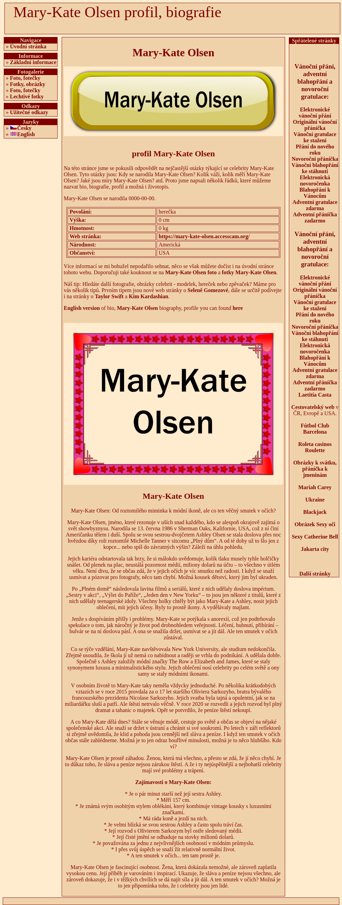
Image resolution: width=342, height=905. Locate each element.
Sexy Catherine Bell (315, 537)
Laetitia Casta (314, 395)
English (26, 134)
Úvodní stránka (28, 46)
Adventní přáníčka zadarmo (315, 218)
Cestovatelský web (312, 407)
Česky (24, 128)
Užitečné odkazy (29, 112)
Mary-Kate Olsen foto (191, 272)
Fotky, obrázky (27, 84)
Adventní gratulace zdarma (314, 205)
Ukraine (315, 500)
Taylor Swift (109, 296)
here (238, 308)
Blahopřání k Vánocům (315, 193)
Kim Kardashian (148, 296)
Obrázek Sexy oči (314, 524)
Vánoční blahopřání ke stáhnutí (315, 168)
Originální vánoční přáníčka (315, 125)
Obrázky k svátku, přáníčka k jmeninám (315, 469)
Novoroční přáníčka (315, 159)
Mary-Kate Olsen (137, 308)
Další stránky (314, 574)
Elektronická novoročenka (315, 180)
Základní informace (33, 62)
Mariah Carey (314, 487)
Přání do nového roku (315, 150)
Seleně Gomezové (207, 290)
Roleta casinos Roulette (314, 447)
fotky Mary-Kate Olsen (249, 272)
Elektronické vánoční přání (315, 113)
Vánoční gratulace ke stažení (315, 137)
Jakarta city (315, 549)
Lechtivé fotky (27, 96)
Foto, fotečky (25, 78)
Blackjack (315, 512)
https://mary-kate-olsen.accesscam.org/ (204, 236)
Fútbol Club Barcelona (315, 429)
